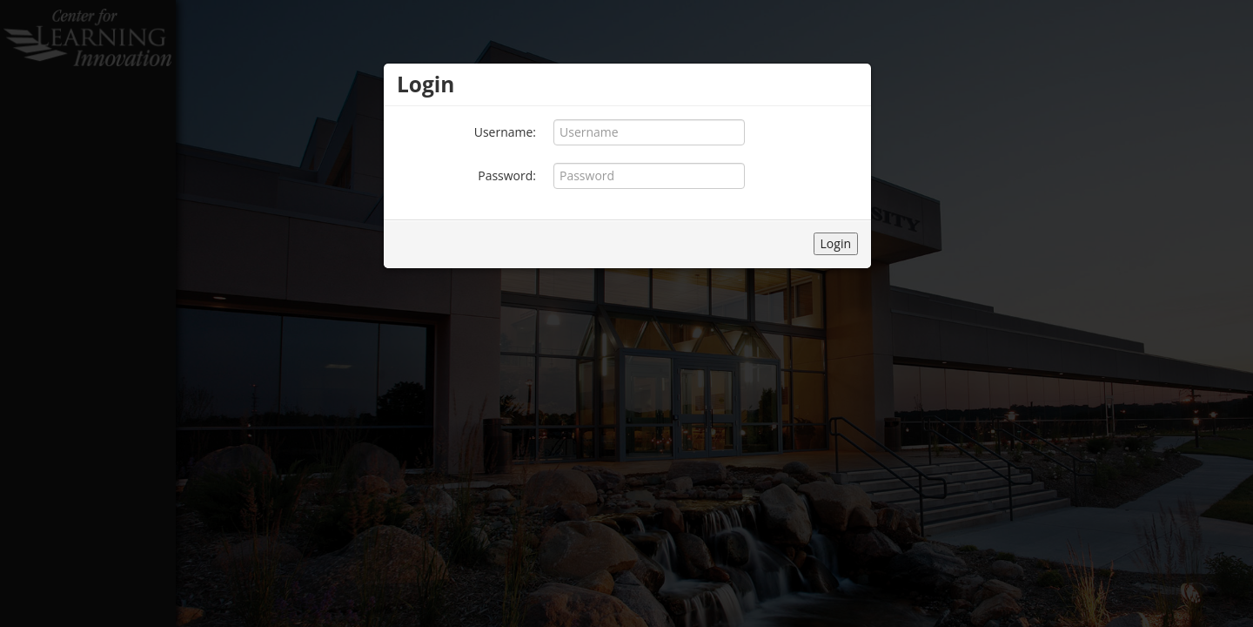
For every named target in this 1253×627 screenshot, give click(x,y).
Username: (505, 132)
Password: (507, 175)
